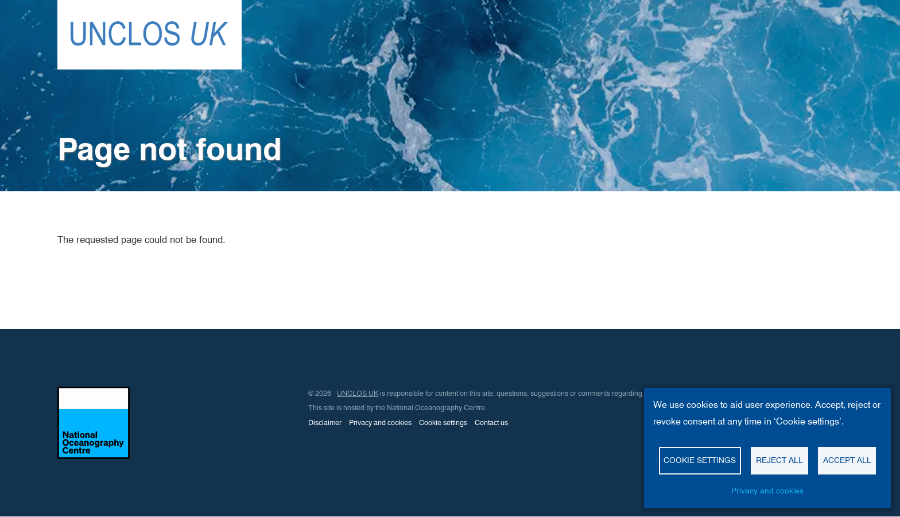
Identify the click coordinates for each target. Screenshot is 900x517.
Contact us (491, 422)
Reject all (779, 460)
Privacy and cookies (380, 422)
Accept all (847, 460)
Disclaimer (325, 422)
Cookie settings (443, 422)
